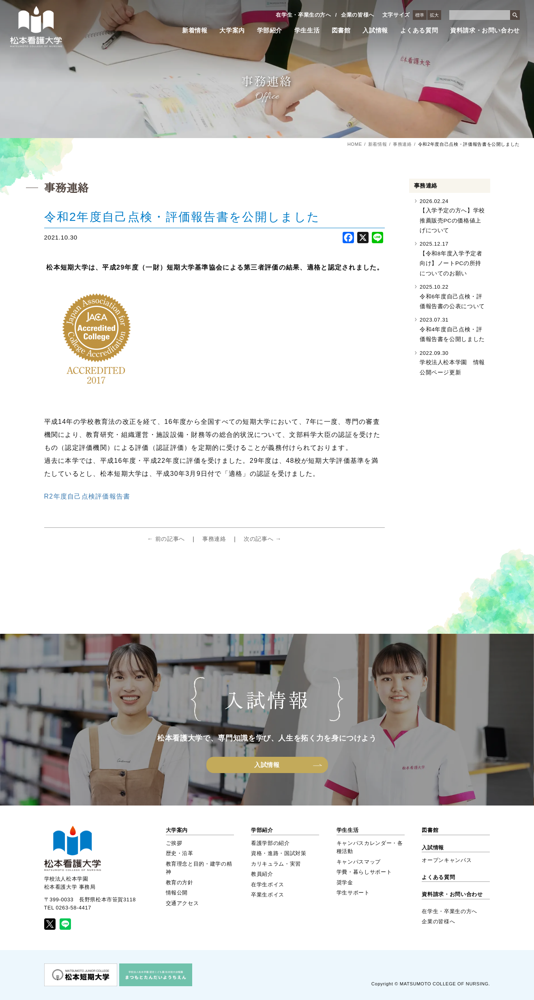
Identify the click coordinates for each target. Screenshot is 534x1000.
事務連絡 (402, 144)
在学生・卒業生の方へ (303, 15)
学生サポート (353, 893)
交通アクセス (182, 903)
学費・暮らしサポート (364, 872)
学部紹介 (270, 30)
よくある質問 (419, 30)
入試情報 (375, 30)
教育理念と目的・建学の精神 (199, 868)
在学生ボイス (267, 884)
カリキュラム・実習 (276, 864)
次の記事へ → (262, 539)
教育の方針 (179, 882)
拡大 (434, 15)
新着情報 (195, 30)
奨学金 (345, 882)
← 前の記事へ (166, 539)
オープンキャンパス (447, 860)
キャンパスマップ (359, 862)
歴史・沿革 (179, 853)
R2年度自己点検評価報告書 (87, 496)
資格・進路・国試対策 (278, 853)
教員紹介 (262, 874)
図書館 (341, 30)
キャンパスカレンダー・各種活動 (370, 847)
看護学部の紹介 (270, 843)
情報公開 (177, 893)
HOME (354, 144)
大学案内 (232, 30)
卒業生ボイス (267, 895)
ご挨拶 (174, 843)
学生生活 (307, 30)
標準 (419, 15)
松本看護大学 (36, 26)
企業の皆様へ (357, 15)
